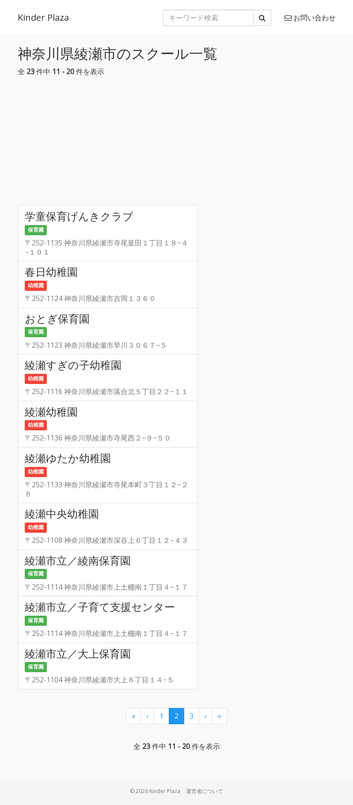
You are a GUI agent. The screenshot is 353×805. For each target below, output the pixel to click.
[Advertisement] (177, 143)
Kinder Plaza (43, 17)
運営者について (204, 791)
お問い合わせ (310, 18)
